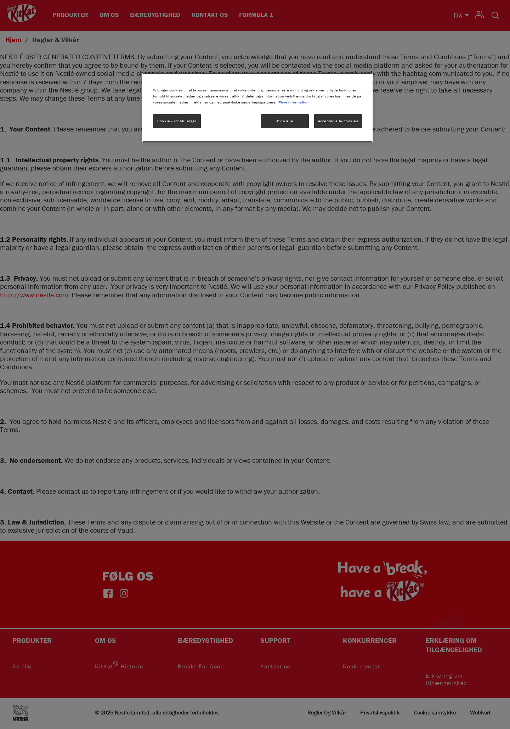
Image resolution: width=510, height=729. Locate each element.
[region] (257, 107)
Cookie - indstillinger (177, 120)
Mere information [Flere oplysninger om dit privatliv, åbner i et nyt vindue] (293, 102)
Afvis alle (285, 120)
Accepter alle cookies (338, 120)
